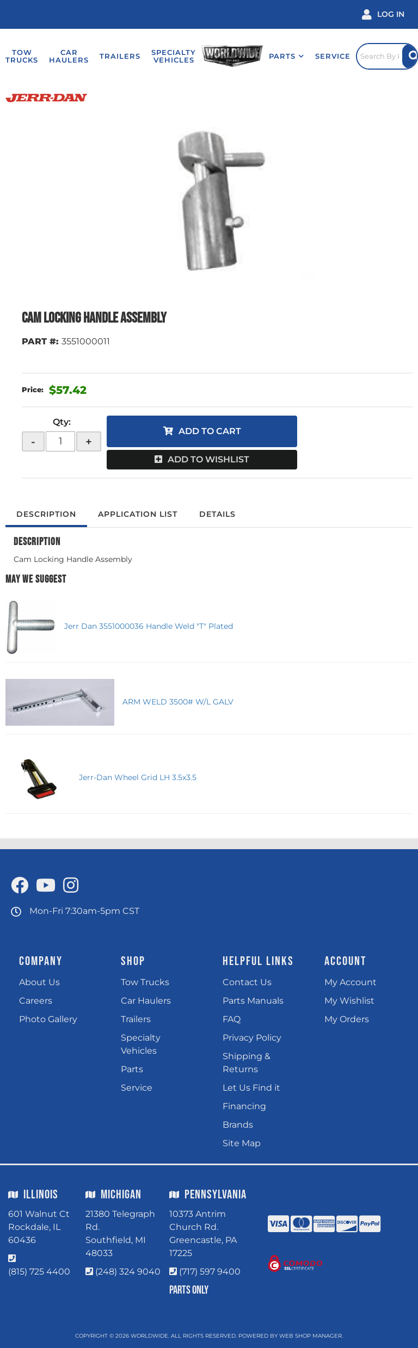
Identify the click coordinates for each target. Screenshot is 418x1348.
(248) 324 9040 (128, 1271)
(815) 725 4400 (39, 1271)
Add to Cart (210, 431)
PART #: (40, 341)
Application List (137, 514)
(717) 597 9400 (210, 1271)
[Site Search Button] (409, 56)
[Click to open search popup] (387, 56)
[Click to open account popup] (383, 14)
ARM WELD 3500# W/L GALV (177, 702)
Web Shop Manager (310, 1335)
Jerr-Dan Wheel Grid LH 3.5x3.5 (137, 777)
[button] (286, 56)
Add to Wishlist (208, 459)
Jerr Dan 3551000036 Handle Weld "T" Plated (148, 626)
